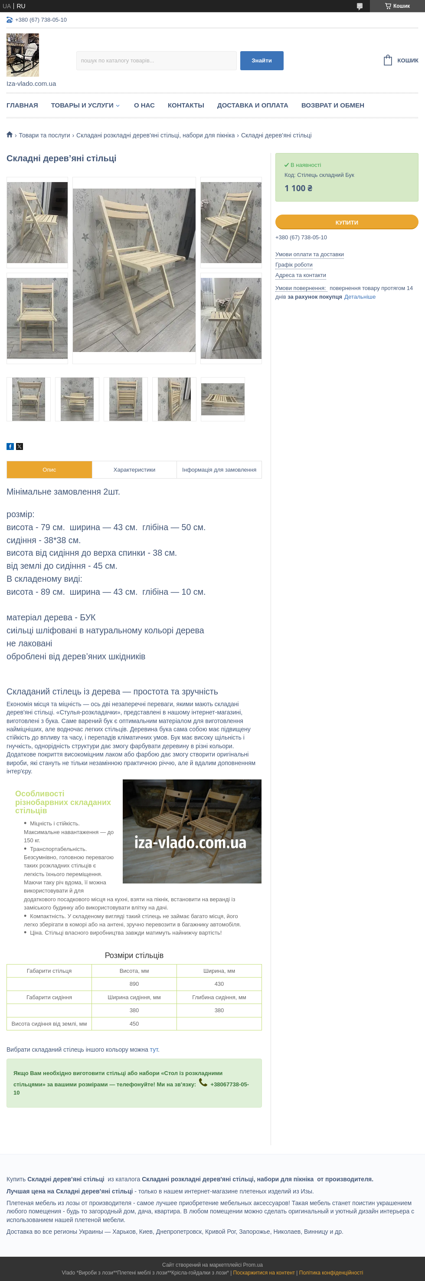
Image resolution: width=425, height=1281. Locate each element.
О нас (144, 105)
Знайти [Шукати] (262, 60)
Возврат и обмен (332, 105)
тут (154, 1049)
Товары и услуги (82, 105)
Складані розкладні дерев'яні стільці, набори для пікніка (155, 135)
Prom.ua (253, 1265)
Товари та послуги (44, 135)
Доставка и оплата (252, 105)
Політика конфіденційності (331, 1273)
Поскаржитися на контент (264, 1273)
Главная (22, 105)
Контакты (186, 105)
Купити (347, 222)
